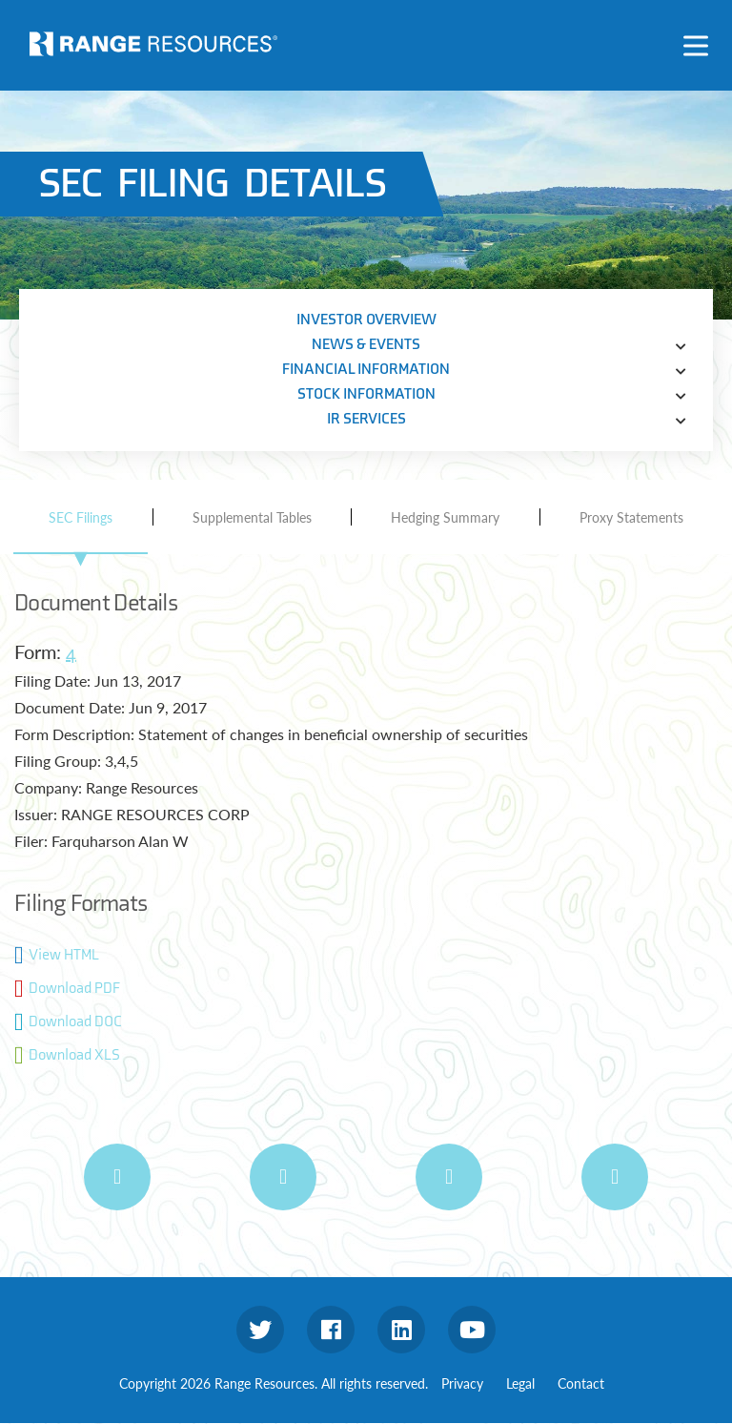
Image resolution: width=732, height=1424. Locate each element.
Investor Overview (366, 320)
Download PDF (74, 989)
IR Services (366, 419)
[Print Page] (117, 1177)
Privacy (462, 1383)
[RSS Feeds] (283, 1177)
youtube (472, 1329)
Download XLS (74, 1055)
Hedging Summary (445, 517)
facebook (331, 1329)
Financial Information (366, 370)
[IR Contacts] (614, 1177)
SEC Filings (80, 517)
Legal (520, 1383)
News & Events (366, 345)
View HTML (64, 955)
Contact (581, 1383)
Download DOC (75, 1022)
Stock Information (366, 394)
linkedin (401, 1329)
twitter (260, 1329)
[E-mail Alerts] (449, 1177)
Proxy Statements (631, 517)
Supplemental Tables (252, 517)
